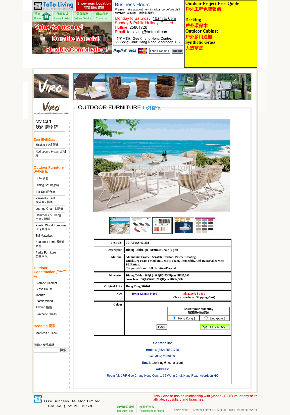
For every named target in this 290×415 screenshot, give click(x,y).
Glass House (44, 289)
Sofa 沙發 (42, 178)
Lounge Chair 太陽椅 (49, 208)
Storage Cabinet (46, 283)
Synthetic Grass (46, 314)
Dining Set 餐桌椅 (47, 185)
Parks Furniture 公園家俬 (46, 254)
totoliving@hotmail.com (167, 362)
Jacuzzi (41, 295)
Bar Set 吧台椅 (45, 192)
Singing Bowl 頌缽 (47, 144)
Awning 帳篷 (44, 307)
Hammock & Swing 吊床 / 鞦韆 (48, 217)
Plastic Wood (44, 301)
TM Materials (44, 235)
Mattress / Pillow (46, 333)
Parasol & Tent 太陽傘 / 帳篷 (45, 200)
